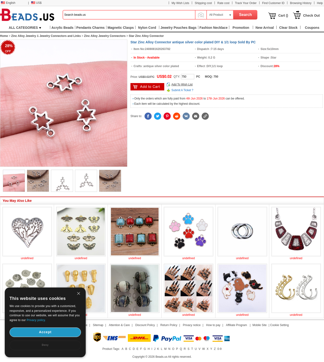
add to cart (147, 86)
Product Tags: (111, 349)
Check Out (311, 15)
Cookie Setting (279, 325)
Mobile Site (260, 325)
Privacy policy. (36, 320)
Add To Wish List (182, 84)
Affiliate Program (236, 325)
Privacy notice (192, 325)
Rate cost (223, 3)
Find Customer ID (273, 3)
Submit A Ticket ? (182, 90)
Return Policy (168, 325)
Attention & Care (119, 325)
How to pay (213, 325)
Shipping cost (203, 3)
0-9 (219, 349)
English (8, 3)
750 (216, 76)
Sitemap (98, 325)
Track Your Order (246, 3)
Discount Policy (145, 325)
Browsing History (300, 3)
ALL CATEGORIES (25, 28)
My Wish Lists (180, 3)
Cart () (283, 15)
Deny (45, 345)
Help (320, 3)
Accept (45, 332)
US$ (36, 3)
